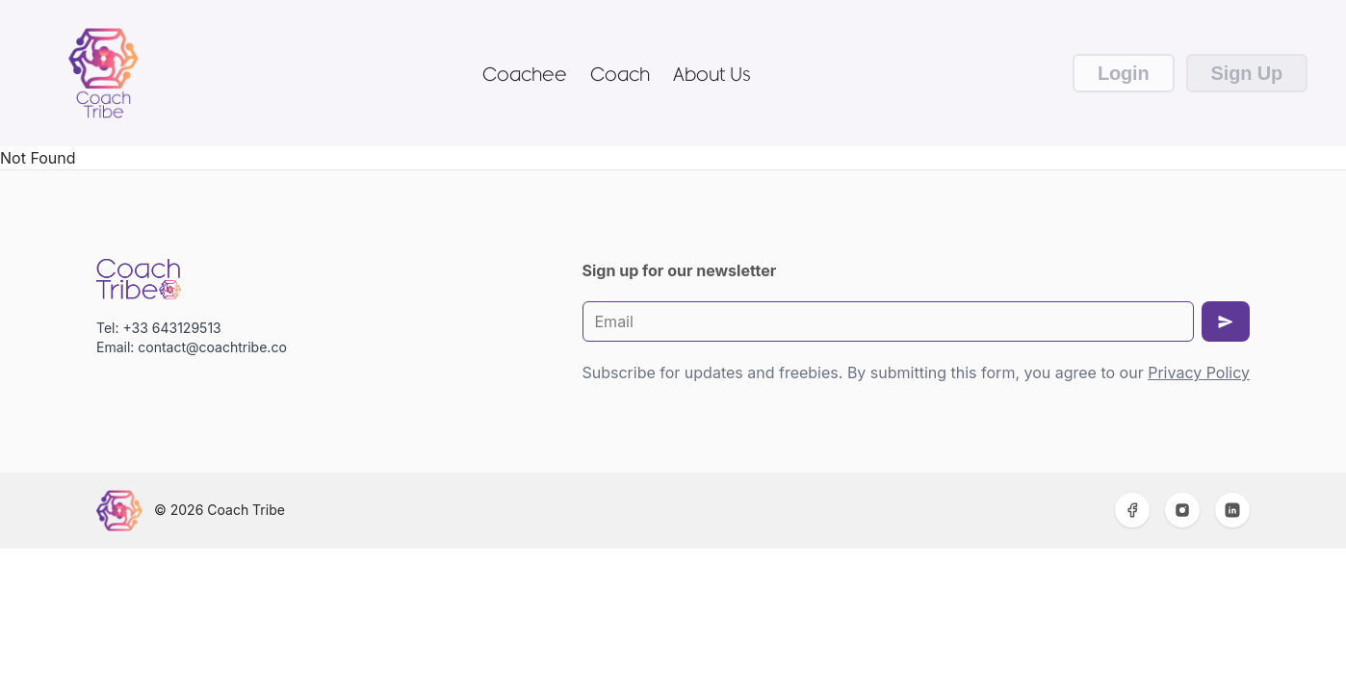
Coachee (524, 73)
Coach (620, 73)
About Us (712, 73)
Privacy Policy (1199, 372)
